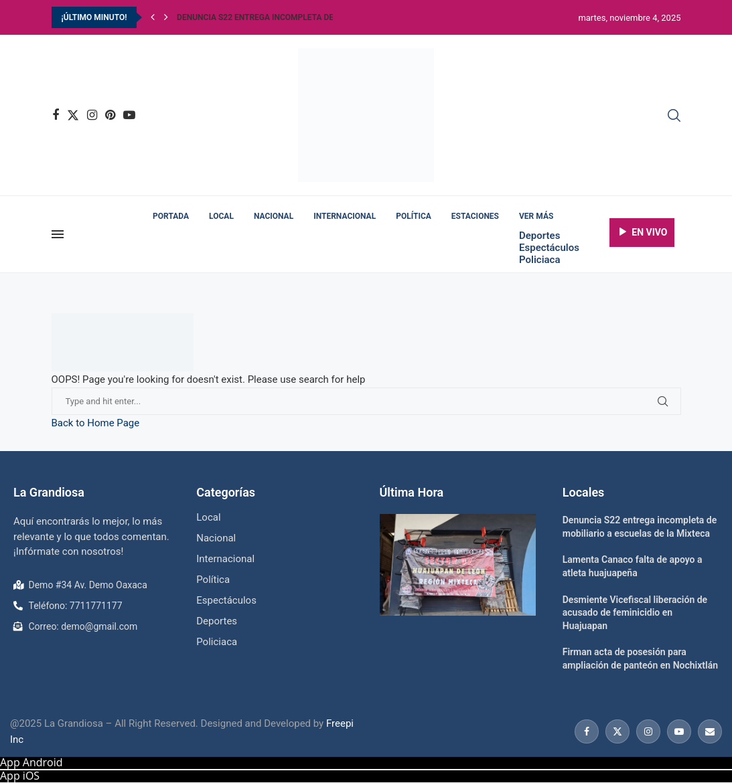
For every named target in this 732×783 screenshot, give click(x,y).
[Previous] (152, 17)
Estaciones (475, 216)
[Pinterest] (110, 115)
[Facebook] (56, 115)
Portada (171, 216)
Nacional (273, 216)
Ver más (536, 216)
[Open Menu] (58, 234)
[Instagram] (92, 115)
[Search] (674, 115)
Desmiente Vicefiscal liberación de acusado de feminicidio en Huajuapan (635, 612)
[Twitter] (73, 115)
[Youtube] (129, 115)
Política (413, 216)
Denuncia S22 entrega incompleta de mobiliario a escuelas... (306, 17)
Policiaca (539, 260)
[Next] (166, 17)
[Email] (708, 731)
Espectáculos (549, 248)
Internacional (344, 216)
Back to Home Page (96, 423)
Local (221, 216)
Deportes (539, 236)
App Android (31, 762)
